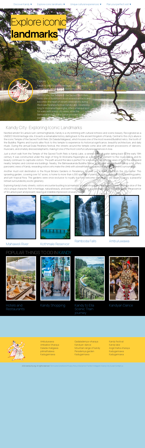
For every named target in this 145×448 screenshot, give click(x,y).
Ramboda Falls (85, 241)
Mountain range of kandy (87, 348)
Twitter (89, 366)
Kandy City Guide (108, 366)
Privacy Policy (72, 366)
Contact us (119, 366)
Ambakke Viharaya (49, 344)
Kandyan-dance (83, 344)
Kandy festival (116, 341)
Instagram (97, 366)
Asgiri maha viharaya (119, 348)
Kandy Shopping (52, 305)
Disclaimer (82, 366)
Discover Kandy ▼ (23, 4)
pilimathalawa (47, 351)
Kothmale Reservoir (55, 244)
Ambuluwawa (119, 241)
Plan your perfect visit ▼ (119, 4)
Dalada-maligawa (49, 348)
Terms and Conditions (58, 366)
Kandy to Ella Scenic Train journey (84, 309)
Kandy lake (114, 344)
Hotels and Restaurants (15, 307)
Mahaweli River (17, 244)
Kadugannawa (47, 354)
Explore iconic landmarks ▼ (51, 4)
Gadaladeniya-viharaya (86, 341)
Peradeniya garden (84, 351)
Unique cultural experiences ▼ (86, 4)
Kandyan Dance (121, 305)
